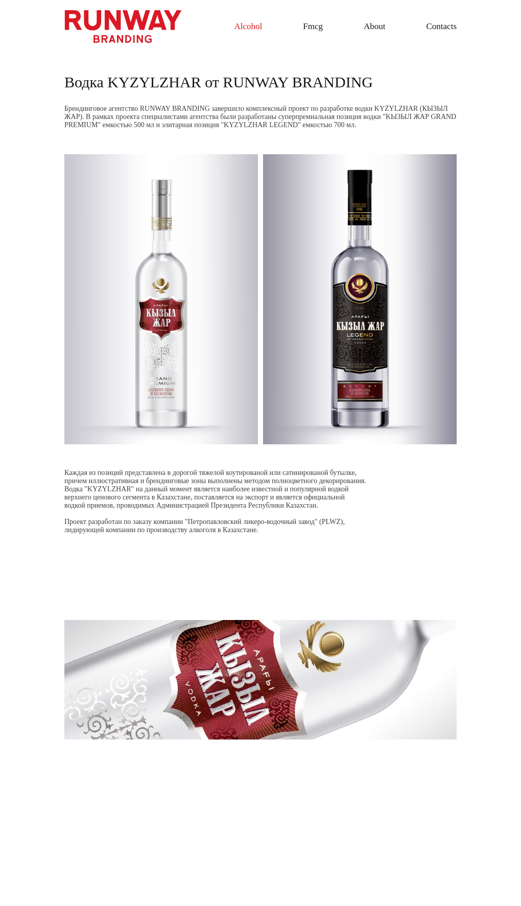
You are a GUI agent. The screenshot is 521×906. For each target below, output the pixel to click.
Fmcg (313, 26)
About (375, 26)
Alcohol (248, 26)
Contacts (442, 26)
